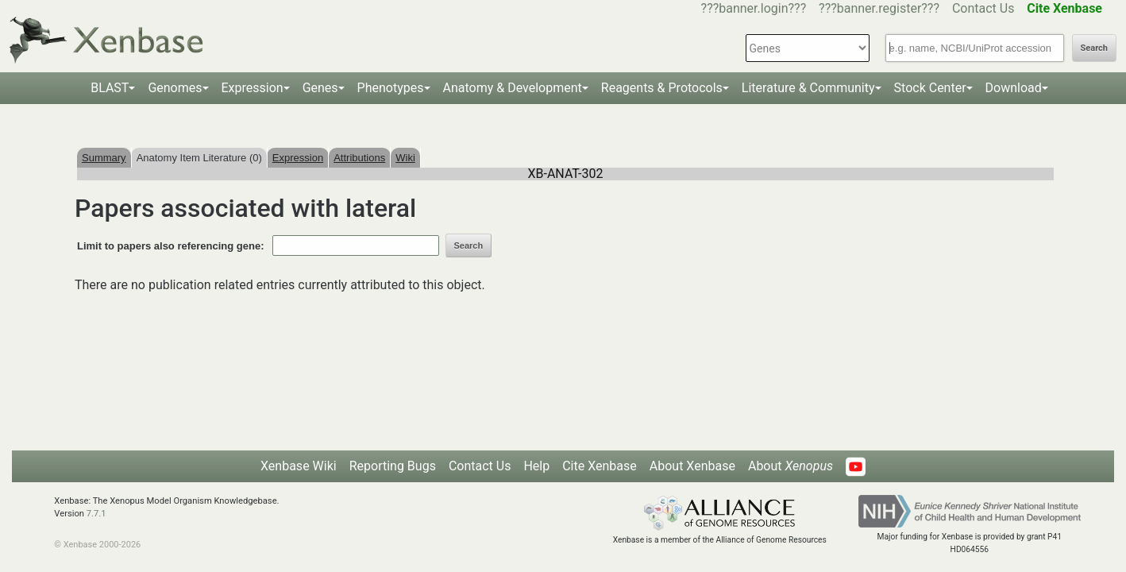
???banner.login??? (754, 8)
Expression (252, 87)
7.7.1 (96, 513)
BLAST (110, 87)
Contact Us (983, 8)
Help (536, 465)
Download (1013, 87)
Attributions (359, 158)
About (790, 465)
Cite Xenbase (599, 465)
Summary (104, 158)
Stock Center (930, 87)
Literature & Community (808, 87)
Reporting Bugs (392, 465)
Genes (320, 87)
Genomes (175, 87)
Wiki (405, 158)
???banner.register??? (879, 8)
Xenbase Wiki (298, 465)
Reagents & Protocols (662, 87)
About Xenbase (692, 465)
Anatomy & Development (512, 87)
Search (1094, 48)
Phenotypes (390, 87)
